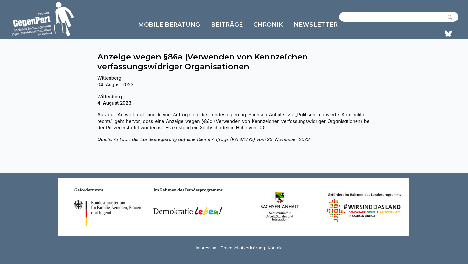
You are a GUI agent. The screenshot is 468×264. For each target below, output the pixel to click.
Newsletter (316, 24)
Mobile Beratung (169, 24)
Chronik (268, 24)
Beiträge (227, 24)
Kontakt (275, 247)
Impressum (207, 247)
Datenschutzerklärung (242, 247)
